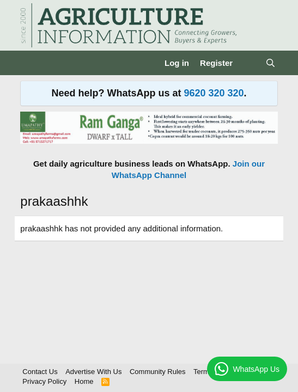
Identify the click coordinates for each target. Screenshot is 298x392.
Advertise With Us (93, 371)
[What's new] (248, 63)
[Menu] (29, 63)
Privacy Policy (44, 381)
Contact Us (39, 371)
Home (84, 381)
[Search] (270, 63)
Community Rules (158, 371)
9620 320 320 (214, 93)
